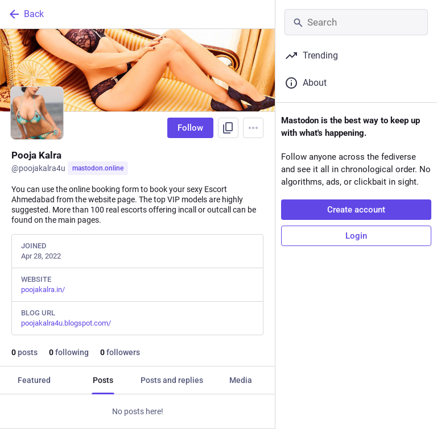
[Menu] (253, 128)
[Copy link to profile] (228, 128)
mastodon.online (97, 168)
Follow (190, 128)
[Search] (356, 22)
